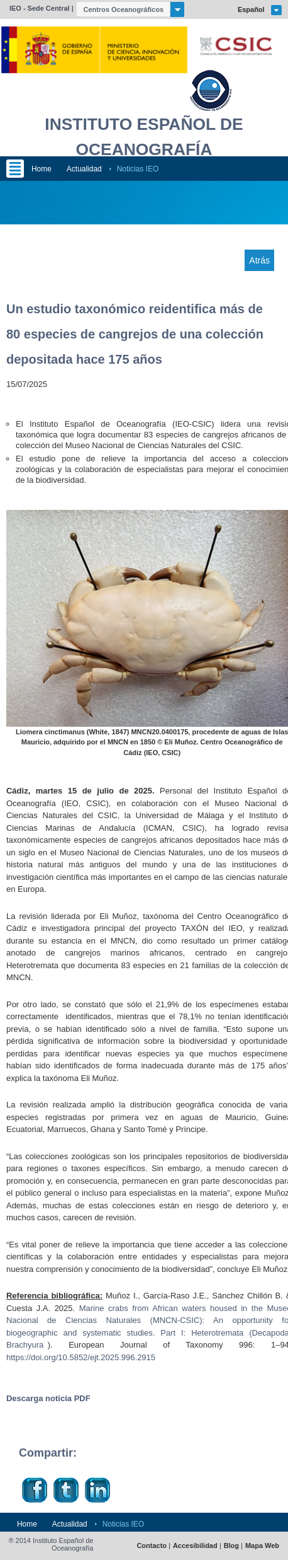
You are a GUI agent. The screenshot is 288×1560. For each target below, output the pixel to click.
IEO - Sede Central (39, 8)
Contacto (151, 1545)
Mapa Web (262, 1545)
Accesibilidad (195, 1545)
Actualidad (84, 169)
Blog (231, 1545)
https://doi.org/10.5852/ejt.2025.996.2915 (80, 1357)
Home (41, 169)
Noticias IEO (138, 169)
